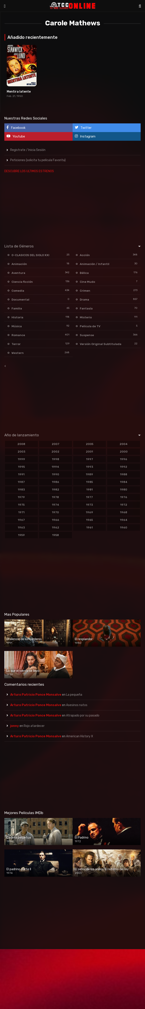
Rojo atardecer (34, 726)
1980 (123, 489)
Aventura (18, 273)
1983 (21, 489)
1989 (89, 474)
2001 (89, 451)
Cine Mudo (87, 281)
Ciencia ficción (22, 281)
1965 (89, 520)
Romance (18, 335)
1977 (89, 497)
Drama (84, 299)
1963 (21, 527)
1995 (21, 466)
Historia (17, 317)
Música (17, 326)
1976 (123, 497)
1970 (55, 512)
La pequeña (74, 695)
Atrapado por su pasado (82, 715)
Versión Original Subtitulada (100, 344)
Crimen (85, 290)
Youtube (16, 136)
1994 (55, 466)
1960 (123, 527)
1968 (123, 512)
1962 (55, 527)
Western (18, 353)
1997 (89, 459)
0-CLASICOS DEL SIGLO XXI (30, 255)
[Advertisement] (71, 207)
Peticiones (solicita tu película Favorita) (38, 160)
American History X (79, 736)
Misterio (86, 317)
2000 (124, 451)
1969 (89, 512)
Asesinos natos (76, 705)
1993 (89, 466)
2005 (89, 444)
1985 (89, 482)
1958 (55, 535)
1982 (55, 489)
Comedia (18, 290)
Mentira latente (19, 91)
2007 (55, 444)
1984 (123, 482)
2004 (124, 444)
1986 (55, 482)
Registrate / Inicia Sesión (27, 150)
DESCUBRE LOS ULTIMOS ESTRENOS (29, 171)
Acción (85, 255)
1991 (21, 474)
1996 (123, 459)
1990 (55, 474)
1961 (89, 527)
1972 (123, 504)
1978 (55, 497)
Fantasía (86, 308)
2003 (21, 451)
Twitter (83, 128)
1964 (123, 520)
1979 (21, 497)
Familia (17, 308)
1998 (55, 459)
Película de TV (90, 326)
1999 (21, 459)
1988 (123, 474)
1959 (21, 535)
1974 (55, 504)
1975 (21, 504)
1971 (21, 512)
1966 (55, 520)
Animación (19, 264)
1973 (89, 504)
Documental (20, 299)
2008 (21, 444)
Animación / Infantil (94, 264)
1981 (89, 489)
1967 (21, 520)
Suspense (87, 335)
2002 (55, 451)
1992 (123, 466)
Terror (16, 344)
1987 (21, 482)
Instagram (85, 136)
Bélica (84, 273)
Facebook (16, 128)
